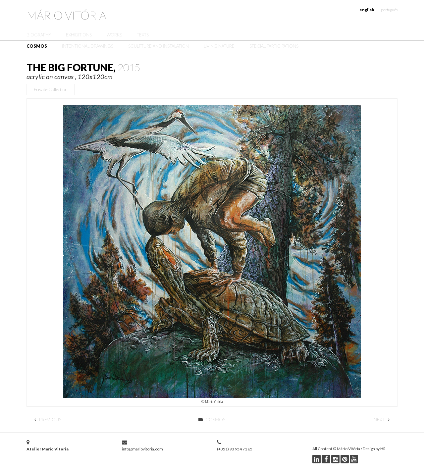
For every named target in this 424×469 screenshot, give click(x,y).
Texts (143, 34)
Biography (38, 34)
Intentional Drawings (87, 46)
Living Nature (219, 46)
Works (114, 34)
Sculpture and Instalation (158, 46)
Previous (47, 419)
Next (382, 419)
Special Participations (273, 46)
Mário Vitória (66, 15)
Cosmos (36, 46)
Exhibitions (79, 34)
